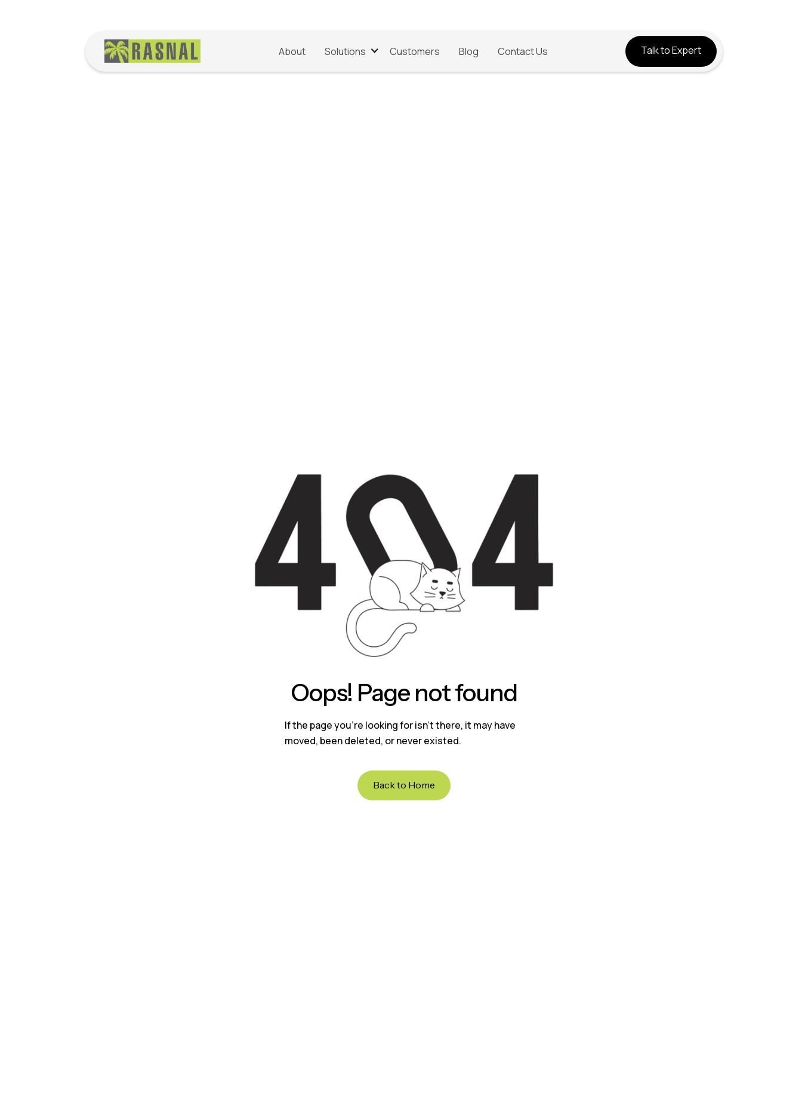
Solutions (345, 51)
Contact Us (523, 51)
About (292, 51)
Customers (415, 51)
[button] (348, 52)
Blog (469, 51)
